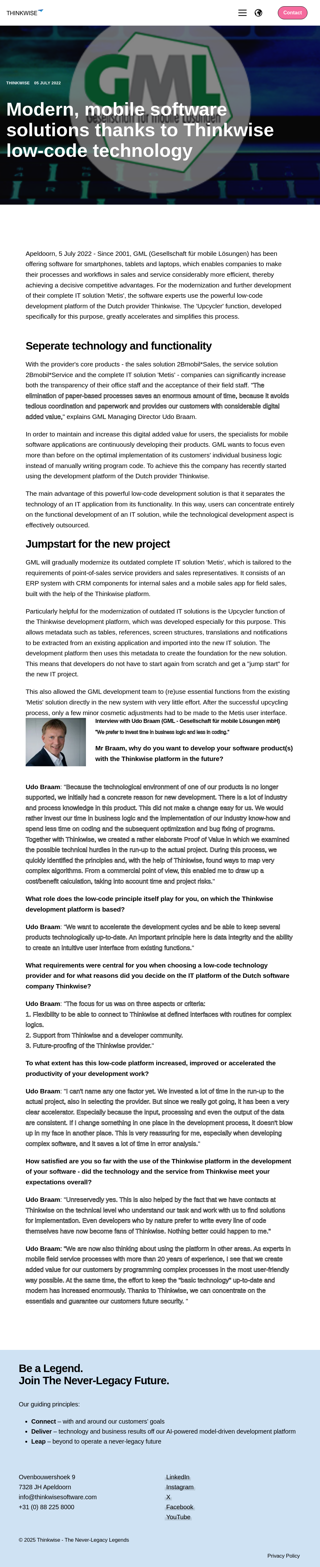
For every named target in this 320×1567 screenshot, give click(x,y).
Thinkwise (18, 83)
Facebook (179, 1507)
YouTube (178, 1517)
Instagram (180, 1487)
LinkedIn (177, 1477)
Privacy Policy (284, 1556)
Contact (292, 12)
